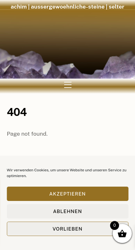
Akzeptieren (67, 193)
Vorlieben (68, 229)
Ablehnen (67, 211)
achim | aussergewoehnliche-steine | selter (67, 6)
